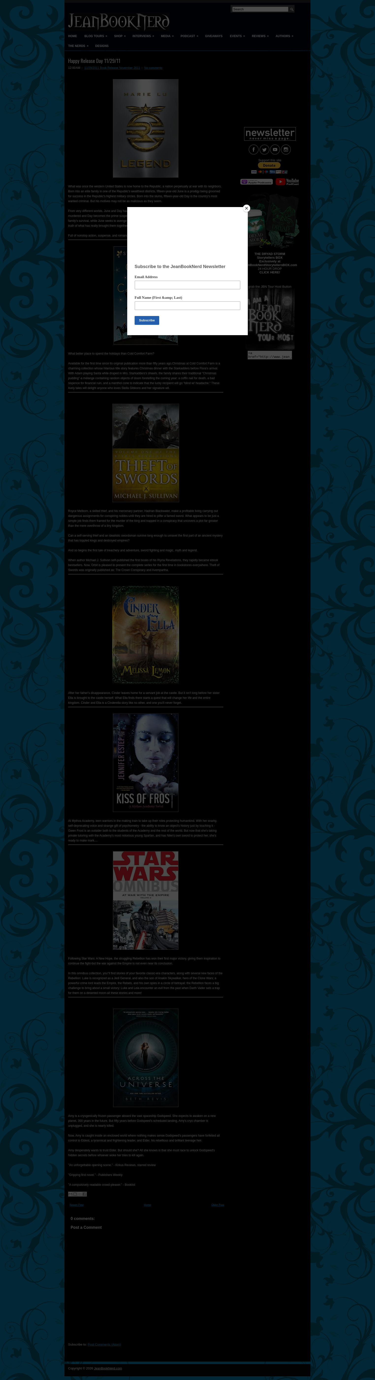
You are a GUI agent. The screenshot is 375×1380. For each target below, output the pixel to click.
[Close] (246, 208)
